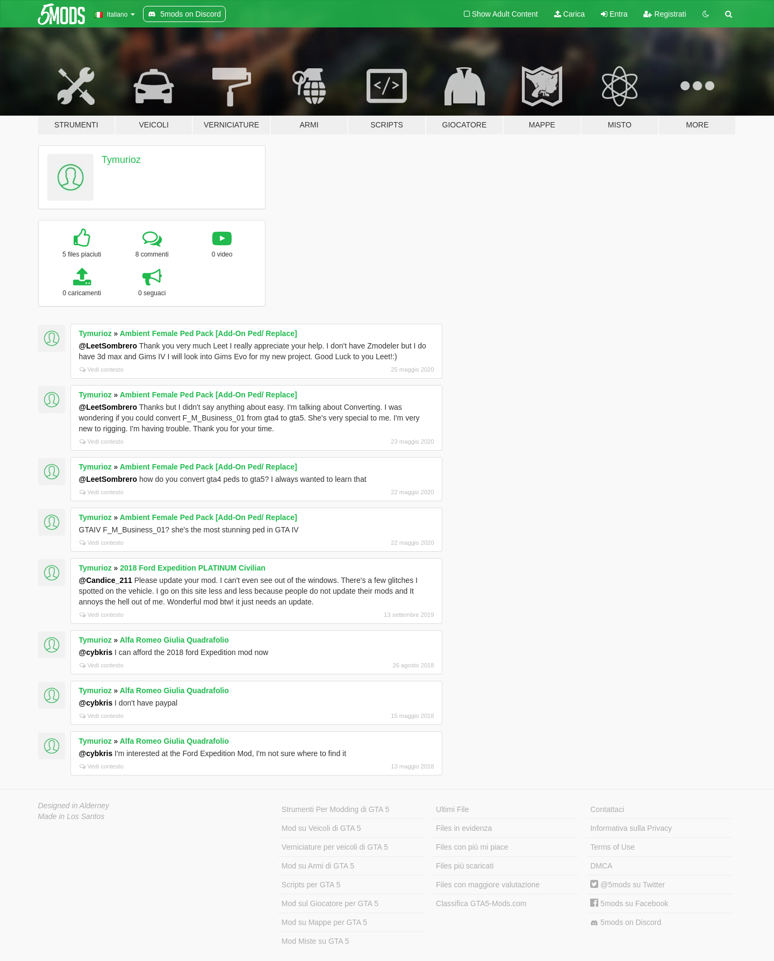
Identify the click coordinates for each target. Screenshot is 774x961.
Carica (569, 14)
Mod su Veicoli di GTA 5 (321, 828)
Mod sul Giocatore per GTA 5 (330, 903)
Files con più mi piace (472, 847)
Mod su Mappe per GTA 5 (324, 922)
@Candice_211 (105, 580)
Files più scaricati (464, 866)
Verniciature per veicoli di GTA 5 (335, 847)
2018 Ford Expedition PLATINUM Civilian (192, 568)
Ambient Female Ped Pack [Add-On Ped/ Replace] (208, 333)
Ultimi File (452, 809)
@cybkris (96, 652)
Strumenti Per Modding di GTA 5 (336, 809)
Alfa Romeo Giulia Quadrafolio (174, 640)
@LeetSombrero (108, 345)
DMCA (601, 866)
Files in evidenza (464, 828)
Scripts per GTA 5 (311, 884)
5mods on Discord (625, 922)
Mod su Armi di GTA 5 (318, 866)
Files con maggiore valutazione (488, 884)
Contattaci (607, 809)
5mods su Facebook (629, 903)
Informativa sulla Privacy (631, 828)
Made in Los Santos (71, 816)
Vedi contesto (102, 369)
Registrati (664, 14)
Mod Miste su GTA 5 (315, 941)
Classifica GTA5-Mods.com (481, 903)
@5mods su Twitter (627, 884)
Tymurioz (121, 159)
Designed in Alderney (74, 805)
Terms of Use (612, 847)
